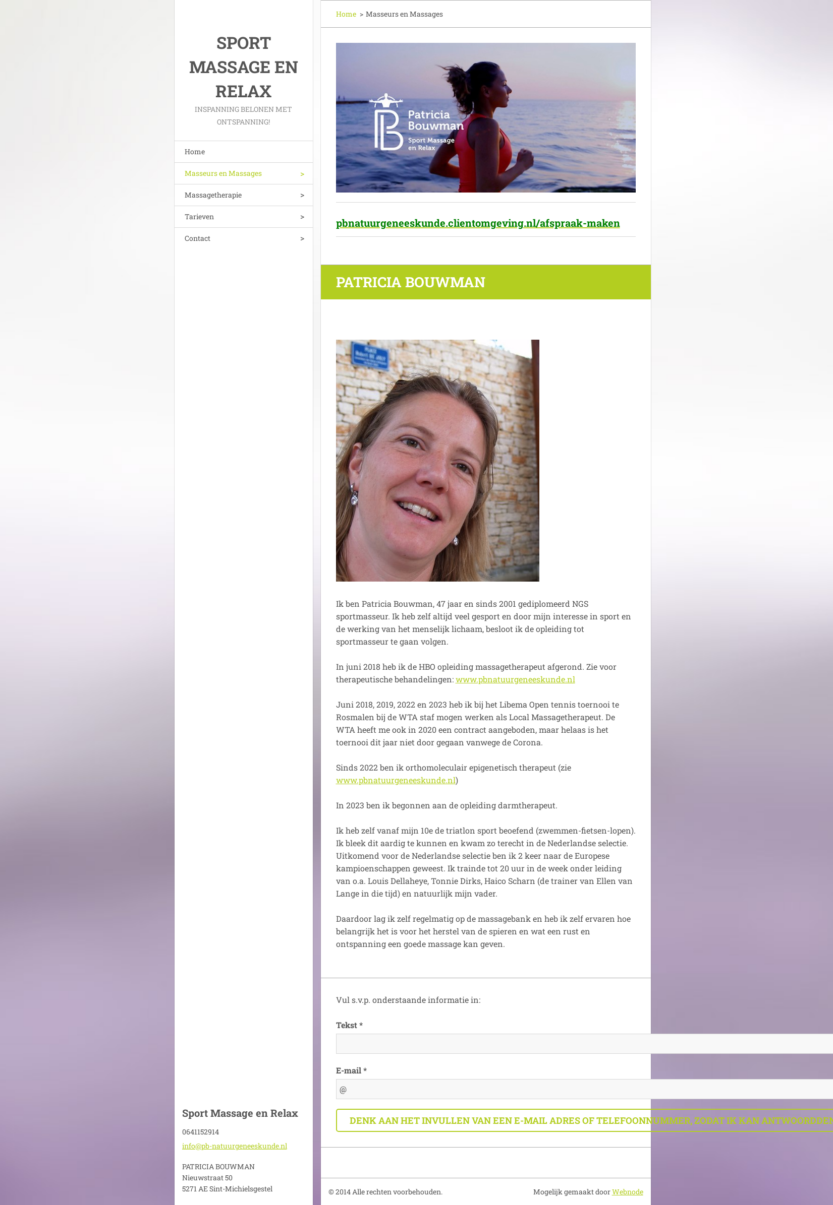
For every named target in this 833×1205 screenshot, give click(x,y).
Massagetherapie (213, 195)
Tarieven (199, 216)
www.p (469, 679)
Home (195, 151)
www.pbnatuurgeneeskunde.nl (396, 780)
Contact (197, 238)
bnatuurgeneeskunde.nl (529, 679)
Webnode (627, 1191)
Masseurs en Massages (223, 173)
